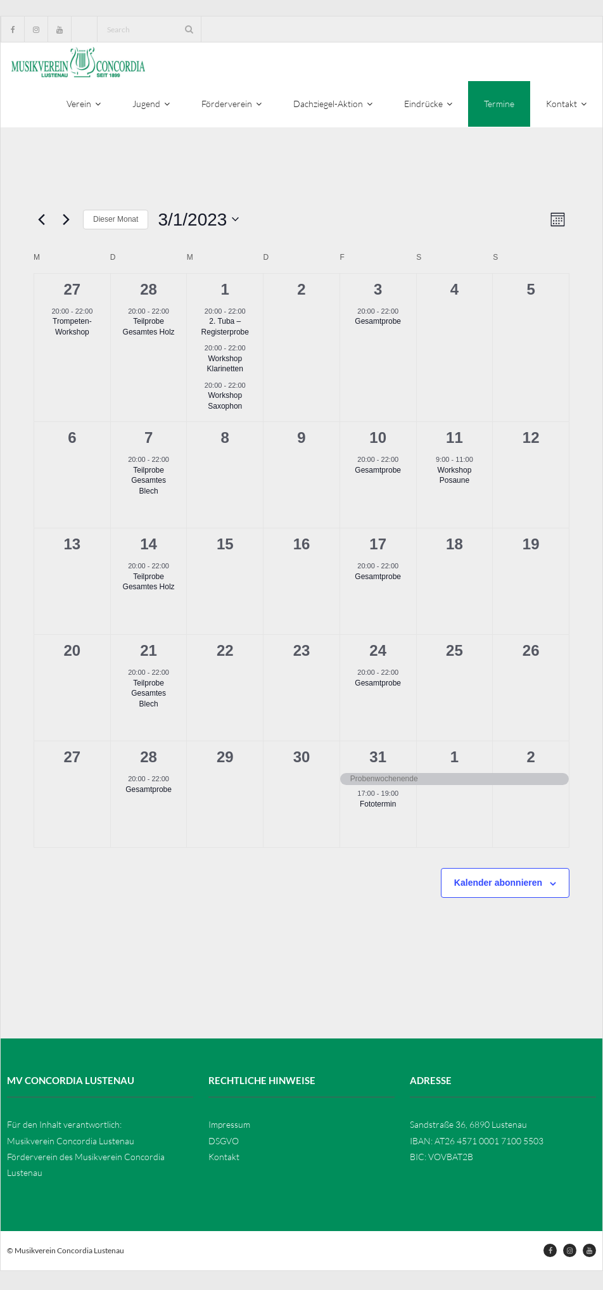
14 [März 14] (148, 547)
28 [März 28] (148, 760)
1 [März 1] (225, 292)
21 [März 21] (148, 653)
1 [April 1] (454, 760)
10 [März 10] (377, 440)
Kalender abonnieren (498, 886)
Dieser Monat (115, 222)
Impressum (229, 1128)
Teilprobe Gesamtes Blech (148, 484)
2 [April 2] (530, 760)
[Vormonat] (41, 223)
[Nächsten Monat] (65, 223)
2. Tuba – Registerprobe (225, 330)
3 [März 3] (378, 292)
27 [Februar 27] (72, 292)
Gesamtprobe (378, 325)
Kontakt (223, 1159)
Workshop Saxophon (225, 404)
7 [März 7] (148, 440)
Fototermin (378, 807)
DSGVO (223, 1144)
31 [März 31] (377, 760)
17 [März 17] (377, 547)
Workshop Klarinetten (225, 367)
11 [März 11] (454, 440)
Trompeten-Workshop (72, 330)
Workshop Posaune (455, 479)
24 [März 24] (377, 653)
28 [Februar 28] (148, 292)
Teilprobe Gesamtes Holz (149, 330)
